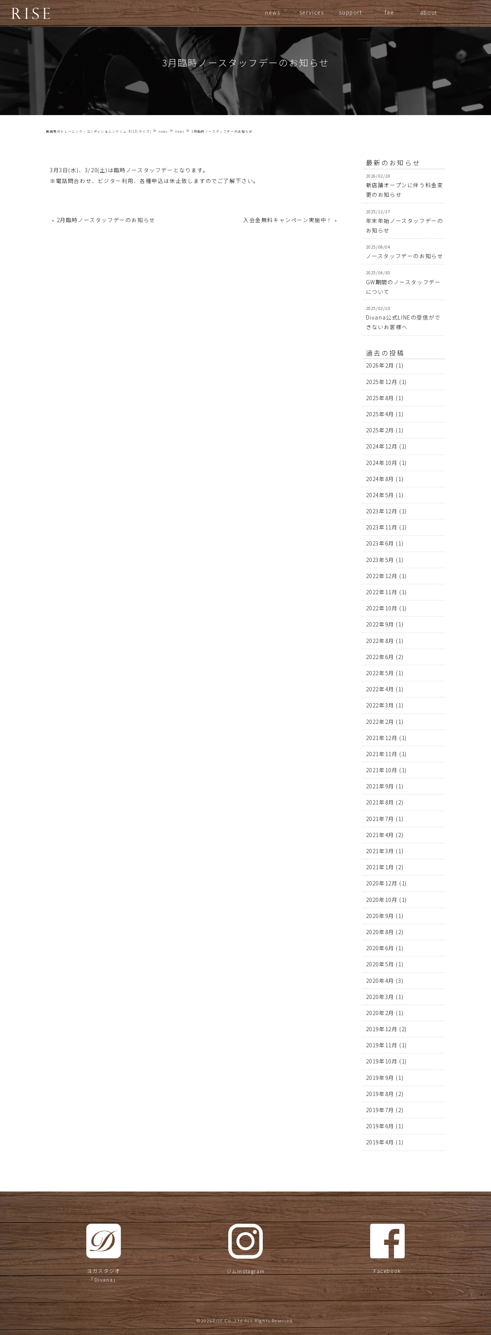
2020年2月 (380, 1013)
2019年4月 (380, 1142)
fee (389, 12)
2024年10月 (382, 462)
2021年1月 (380, 867)
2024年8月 (380, 479)
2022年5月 (380, 673)
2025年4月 (380, 414)
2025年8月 (380, 398)
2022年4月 (380, 689)
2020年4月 (380, 980)
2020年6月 (380, 948)
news (272, 12)
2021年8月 (380, 802)
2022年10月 (382, 608)
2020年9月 (380, 916)
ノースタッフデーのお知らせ (404, 256)
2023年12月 (382, 511)
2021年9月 (380, 786)
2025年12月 (382, 382)
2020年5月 (380, 964)
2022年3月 (380, 705)
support (350, 12)
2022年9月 (380, 624)
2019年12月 (382, 1029)
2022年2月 (380, 721)
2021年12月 (382, 738)
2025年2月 (380, 430)
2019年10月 (382, 1061)
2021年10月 (382, 770)
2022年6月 (380, 657)
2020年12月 (382, 883)
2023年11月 (382, 527)
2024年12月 (382, 446)
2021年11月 (382, 754)
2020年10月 (382, 899)
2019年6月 (380, 1126)
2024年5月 (380, 495)
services (312, 12)
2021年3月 (380, 851)
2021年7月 (380, 818)
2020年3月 (380, 996)
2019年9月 (380, 1077)
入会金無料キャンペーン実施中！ (288, 220)
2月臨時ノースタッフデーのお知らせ (106, 220)
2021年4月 (380, 835)
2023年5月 (380, 560)
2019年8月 (380, 1094)
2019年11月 (382, 1045)
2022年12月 (382, 576)
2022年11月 (382, 592)
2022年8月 (380, 640)
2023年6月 (380, 543)
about (428, 12)
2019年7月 (380, 1110)
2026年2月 (380, 365)
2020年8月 (380, 932)
